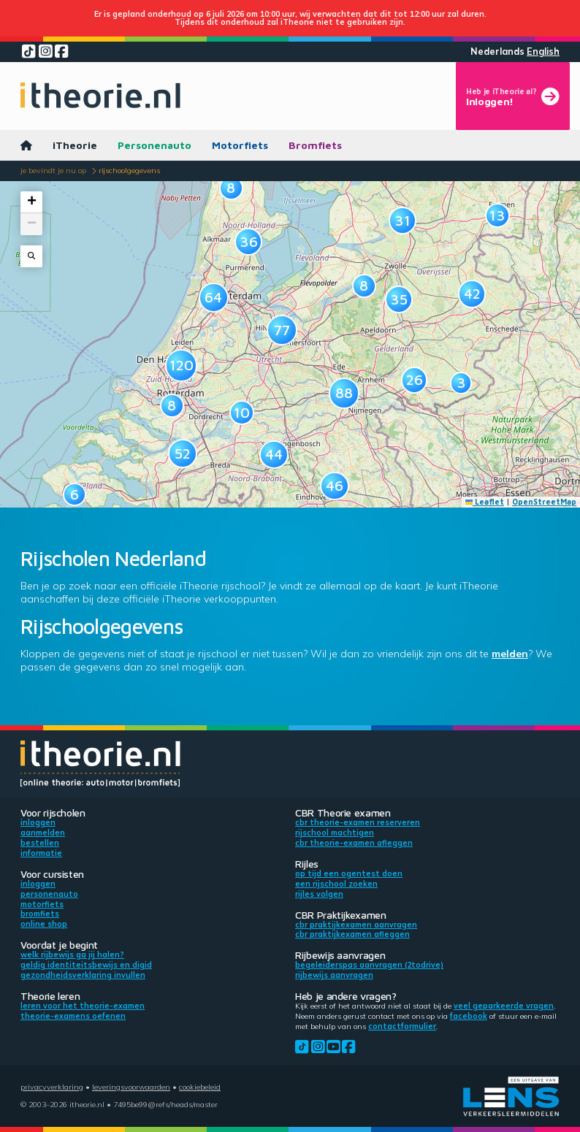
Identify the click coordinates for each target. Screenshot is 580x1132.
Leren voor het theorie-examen (82, 1006)
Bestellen (39, 843)
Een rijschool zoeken (336, 884)
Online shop (43, 924)
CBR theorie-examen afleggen (354, 843)
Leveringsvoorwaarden (131, 1087)
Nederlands (497, 51)
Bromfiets (315, 145)
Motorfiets (240, 145)
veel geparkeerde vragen (504, 1006)
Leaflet (485, 501)
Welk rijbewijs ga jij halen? (72, 954)
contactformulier (402, 1026)
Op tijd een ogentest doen (348, 873)
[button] (172, 406)
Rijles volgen (319, 894)
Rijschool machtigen (334, 832)
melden (510, 653)
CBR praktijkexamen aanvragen (356, 924)
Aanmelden (42, 832)
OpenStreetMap (544, 501)
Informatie (41, 853)
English (543, 51)
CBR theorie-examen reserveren (357, 822)
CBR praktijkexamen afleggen (352, 934)
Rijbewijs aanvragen (334, 975)
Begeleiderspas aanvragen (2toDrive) (369, 965)
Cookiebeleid (200, 1087)
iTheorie (75, 145)
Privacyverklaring (51, 1087)
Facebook (468, 1016)
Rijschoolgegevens (129, 170)
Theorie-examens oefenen (73, 1016)
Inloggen (38, 822)
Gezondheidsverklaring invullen (82, 975)
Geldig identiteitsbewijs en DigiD (86, 965)
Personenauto (154, 145)
